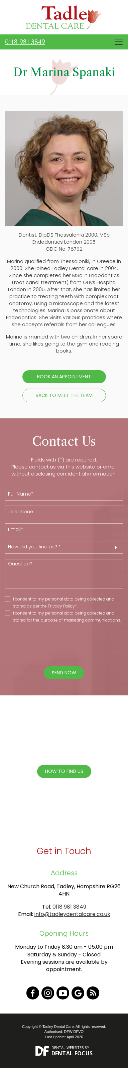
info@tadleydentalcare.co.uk (72, 914)
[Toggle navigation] (119, 41)
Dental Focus (72, 1053)
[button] (64, 547)
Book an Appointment (64, 376)
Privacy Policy (61, 606)
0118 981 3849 (25, 42)
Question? (64, 573)
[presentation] (59, 645)
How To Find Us (64, 771)
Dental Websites (67, 1047)
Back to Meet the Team (64, 395)
